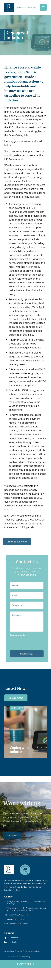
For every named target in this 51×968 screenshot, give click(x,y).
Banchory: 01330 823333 (16, 915)
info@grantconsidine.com (16, 924)
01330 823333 (31, 575)
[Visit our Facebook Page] (25, 938)
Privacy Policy (25, 956)
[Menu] (43, 7)
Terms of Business (11, 956)
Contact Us (25, 964)
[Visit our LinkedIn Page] (25, 942)
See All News (16, 697)
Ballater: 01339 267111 (15, 919)
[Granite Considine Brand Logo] (9, 872)
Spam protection (22, 635)
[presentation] (29, 642)
